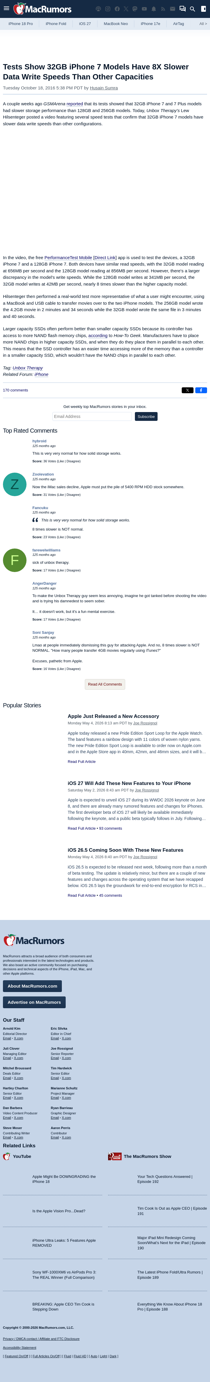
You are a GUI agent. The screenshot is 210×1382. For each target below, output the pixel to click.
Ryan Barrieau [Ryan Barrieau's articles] (62, 1108)
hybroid (39, 441)
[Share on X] (188, 390)
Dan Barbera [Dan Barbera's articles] (12, 1108)
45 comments (110, 895)
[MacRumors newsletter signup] (173, 9)
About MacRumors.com (32, 985)
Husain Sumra (104, 87)
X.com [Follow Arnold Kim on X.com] (18, 1038)
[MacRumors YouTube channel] (144, 9)
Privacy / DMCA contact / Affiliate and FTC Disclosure (41, 1339)
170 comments (15, 390)
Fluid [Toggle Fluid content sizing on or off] (67, 1356)
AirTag (178, 23)
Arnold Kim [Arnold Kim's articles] (11, 1028)
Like (61, 461)
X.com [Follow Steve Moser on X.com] (18, 1137)
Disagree (73, 461)
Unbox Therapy (28, 367)
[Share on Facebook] (201, 390)
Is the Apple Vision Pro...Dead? (58, 1211)
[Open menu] (6, 9)
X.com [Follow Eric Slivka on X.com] (66, 1038)
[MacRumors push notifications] (154, 9)
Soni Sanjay (43, 632)
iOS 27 (85, 23)
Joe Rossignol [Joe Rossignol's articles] (62, 1048)
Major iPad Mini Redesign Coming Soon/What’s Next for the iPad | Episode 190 (172, 1243)
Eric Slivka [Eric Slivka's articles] (59, 1028)
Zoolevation (43, 474)
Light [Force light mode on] (103, 1356)
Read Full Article (82, 761)
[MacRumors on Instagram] (108, 9)
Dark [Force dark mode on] (113, 1356)
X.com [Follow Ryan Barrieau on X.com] (66, 1117)
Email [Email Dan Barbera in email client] (7, 1117)
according (98, 335)
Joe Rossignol (145, 723)
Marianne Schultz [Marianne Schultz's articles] (64, 1088)
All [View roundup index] (203, 23)
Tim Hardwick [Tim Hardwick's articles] (61, 1068)
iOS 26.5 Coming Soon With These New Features (125, 850)
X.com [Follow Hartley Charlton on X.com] (18, 1097)
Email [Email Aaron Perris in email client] (55, 1137)
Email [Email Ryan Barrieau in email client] (55, 1117)
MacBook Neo (116, 23)
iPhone (42, 374)
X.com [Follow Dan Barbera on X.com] (18, 1117)
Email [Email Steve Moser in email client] (7, 1137)
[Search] (194, 9)
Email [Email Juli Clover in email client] (7, 1058)
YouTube (22, 1156)
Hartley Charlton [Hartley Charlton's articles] (15, 1088)
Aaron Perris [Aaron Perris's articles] (60, 1128)
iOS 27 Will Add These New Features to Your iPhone (129, 783)
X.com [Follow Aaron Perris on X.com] (66, 1137)
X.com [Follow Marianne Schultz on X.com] (66, 1097)
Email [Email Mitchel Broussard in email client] (7, 1078)
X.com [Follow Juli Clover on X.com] (18, 1058)
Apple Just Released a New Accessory (113, 716)
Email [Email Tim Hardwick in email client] (55, 1078)
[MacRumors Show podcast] (98, 9)
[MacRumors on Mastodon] (135, 9)
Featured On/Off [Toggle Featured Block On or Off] (16, 1356)
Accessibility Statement (19, 1347)
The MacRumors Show (147, 1156)
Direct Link (105, 257)
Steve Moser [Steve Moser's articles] (12, 1128)
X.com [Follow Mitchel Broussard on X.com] (18, 1078)
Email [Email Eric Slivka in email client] (55, 1038)
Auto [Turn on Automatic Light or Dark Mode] (94, 1356)
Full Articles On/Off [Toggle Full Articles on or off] (46, 1356)
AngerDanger (44, 583)
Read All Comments (105, 684)
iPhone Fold (56, 23)
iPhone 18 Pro (21, 23)
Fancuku (40, 508)
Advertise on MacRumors (34, 1002)
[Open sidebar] (203, 9)
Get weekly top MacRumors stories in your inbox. (105, 406)
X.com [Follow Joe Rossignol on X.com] (66, 1058)
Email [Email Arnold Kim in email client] (7, 1038)
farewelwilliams (46, 550)
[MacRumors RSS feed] (163, 9)
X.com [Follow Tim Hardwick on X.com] (66, 1078)
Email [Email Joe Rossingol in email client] (55, 1058)
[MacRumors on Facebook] (117, 9)
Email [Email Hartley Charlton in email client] (7, 1097)
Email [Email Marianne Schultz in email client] (55, 1097)
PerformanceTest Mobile (68, 257)
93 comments (110, 828)
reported (75, 103)
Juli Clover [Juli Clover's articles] (11, 1048)
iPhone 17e (150, 23)
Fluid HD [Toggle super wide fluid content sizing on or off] (80, 1356)
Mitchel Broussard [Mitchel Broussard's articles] (17, 1068)
